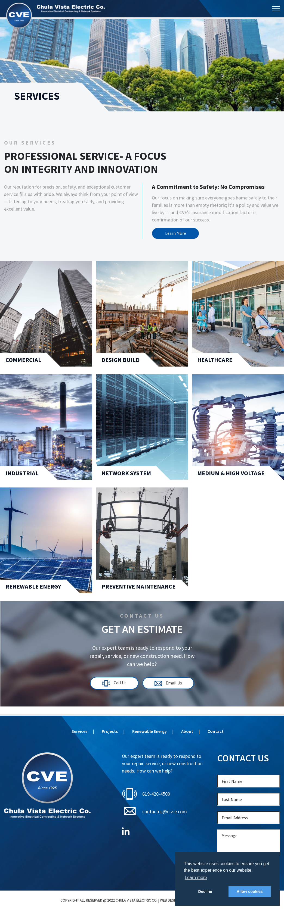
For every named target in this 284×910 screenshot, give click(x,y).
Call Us (113, 683)
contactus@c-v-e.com (164, 811)
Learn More (176, 233)
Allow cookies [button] (250, 891)
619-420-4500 (156, 794)
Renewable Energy (149, 731)
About (187, 731)
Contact (216, 731)
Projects (110, 731)
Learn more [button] (196, 877)
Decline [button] (205, 891)
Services (79, 731)
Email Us (169, 684)
